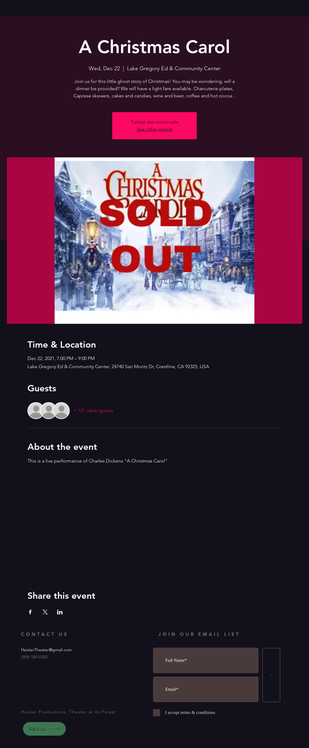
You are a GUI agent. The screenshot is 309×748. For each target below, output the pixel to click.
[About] (44, 729)
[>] (271, 675)
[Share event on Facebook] (30, 612)
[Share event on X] (45, 612)
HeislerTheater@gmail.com (46, 649)
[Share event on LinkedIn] (60, 612)
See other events (155, 129)
